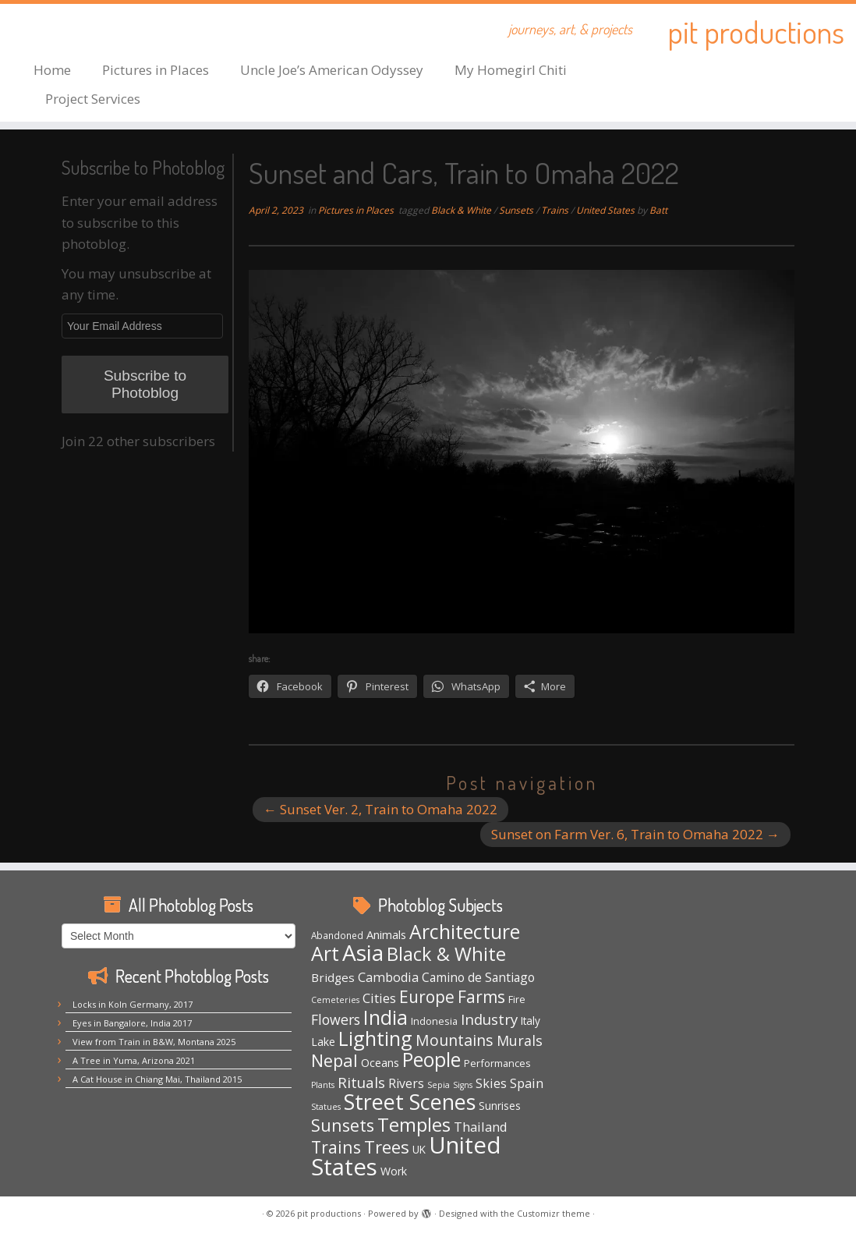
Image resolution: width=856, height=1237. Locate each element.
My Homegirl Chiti (511, 70)
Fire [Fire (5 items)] (516, 999)
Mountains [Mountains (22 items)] (454, 1040)
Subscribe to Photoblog (145, 384)
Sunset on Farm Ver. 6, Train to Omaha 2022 (635, 834)
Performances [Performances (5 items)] (497, 1063)
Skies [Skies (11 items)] (491, 1083)
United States (606, 210)
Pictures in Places (155, 70)
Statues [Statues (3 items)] (326, 1106)
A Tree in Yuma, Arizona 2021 (134, 1060)
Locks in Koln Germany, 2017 (133, 1004)
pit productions (755, 31)
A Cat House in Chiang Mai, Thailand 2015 (157, 1079)
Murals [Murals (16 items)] (520, 1040)
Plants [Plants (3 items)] (322, 1084)
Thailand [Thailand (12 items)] (481, 1127)
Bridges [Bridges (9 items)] (333, 977)
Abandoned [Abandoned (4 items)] (337, 935)
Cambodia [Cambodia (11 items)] (388, 977)
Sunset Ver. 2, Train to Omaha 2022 (380, 809)
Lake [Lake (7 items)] (323, 1041)
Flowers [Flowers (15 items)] (335, 1019)
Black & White (462, 210)
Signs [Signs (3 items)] (462, 1084)
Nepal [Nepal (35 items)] (334, 1060)
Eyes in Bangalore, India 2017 (132, 1023)
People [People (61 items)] (431, 1059)
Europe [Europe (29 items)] (427, 997)
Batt (658, 210)
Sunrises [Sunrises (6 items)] (500, 1105)
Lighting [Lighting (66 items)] (375, 1038)
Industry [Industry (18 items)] (489, 1019)
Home (52, 70)
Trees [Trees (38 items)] (386, 1147)
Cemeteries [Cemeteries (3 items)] (335, 999)
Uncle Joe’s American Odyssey (331, 70)
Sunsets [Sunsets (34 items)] (342, 1125)
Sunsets (517, 210)
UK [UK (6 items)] (419, 1149)
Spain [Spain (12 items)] (526, 1083)
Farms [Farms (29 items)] (481, 997)
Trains (556, 210)
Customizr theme (553, 1213)
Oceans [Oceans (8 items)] (380, 1062)
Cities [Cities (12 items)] (379, 998)
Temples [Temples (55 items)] (414, 1124)
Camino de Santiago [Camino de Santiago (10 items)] (478, 977)
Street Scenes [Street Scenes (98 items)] (410, 1101)
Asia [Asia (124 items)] (363, 952)
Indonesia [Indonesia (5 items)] (434, 1021)
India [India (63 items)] (385, 1017)
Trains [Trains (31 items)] (336, 1147)
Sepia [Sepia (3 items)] (438, 1084)
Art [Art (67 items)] (325, 953)
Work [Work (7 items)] (393, 1171)
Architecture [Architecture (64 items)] (464, 932)
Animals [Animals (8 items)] (386, 934)
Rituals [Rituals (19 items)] (361, 1082)
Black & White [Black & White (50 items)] (446, 953)
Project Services (92, 99)
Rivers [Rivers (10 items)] (406, 1083)
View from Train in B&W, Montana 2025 (154, 1041)
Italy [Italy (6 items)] (530, 1020)
